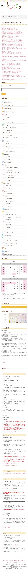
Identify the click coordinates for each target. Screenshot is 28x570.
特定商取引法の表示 (21, 560)
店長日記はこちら (5, 359)
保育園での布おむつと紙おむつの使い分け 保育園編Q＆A (14, 56)
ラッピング (5, 251)
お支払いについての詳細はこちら (9, 431)
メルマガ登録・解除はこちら (14, 307)
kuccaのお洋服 (5, 238)
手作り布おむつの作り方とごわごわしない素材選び (12, 40)
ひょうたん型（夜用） (8, 177)
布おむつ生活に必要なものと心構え (9, 28)
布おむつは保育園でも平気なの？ (8, 37)
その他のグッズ (6, 212)
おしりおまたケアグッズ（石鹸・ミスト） (13, 217)
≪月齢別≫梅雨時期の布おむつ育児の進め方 (11, 75)
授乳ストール (7, 224)
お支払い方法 (11, 560)
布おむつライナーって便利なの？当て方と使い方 (12, 44)
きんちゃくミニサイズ (8, 201)
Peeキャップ (7, 185)
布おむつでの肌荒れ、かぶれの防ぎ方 (9, 47)
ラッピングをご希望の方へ (8, 105)
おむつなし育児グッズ (7, 162)
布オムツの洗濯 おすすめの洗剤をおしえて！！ (12, 64)
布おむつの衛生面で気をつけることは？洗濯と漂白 (12, 45)
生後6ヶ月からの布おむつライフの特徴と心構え (11, 69)
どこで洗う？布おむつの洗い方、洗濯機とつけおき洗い (13, 33)
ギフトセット (7, 159)
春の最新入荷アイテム (7, 108)
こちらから (16, 544)
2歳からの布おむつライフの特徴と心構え (10, 72)
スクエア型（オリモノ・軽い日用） (11, 172)
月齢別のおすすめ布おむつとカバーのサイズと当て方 (13, 32)
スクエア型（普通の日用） (9, 175)
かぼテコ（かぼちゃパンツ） (10, 243)
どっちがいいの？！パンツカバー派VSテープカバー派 (13, 43)
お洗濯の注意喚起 (6, 102)
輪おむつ (6, 120)
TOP (2, 12)
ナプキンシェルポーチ (8, 206)
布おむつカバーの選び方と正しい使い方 (10, 29)
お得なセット (5, 154)
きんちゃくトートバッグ (9, 193)
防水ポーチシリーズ (6, 191)
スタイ (5, 229)
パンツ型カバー (6, 140)
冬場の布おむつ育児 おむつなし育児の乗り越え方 (12, 52)
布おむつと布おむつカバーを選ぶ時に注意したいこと (13, 31)
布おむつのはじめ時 (6, 27)
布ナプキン (5, 165)
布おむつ (4, 114)
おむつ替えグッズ (6, 183)
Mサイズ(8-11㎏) (7, 133)
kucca (4, 362)
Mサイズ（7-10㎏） (8, 143)
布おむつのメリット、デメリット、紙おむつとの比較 (13, 36)
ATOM (22, 562)
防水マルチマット (8, 219)
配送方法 (15, 560)
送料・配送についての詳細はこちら (10, 465)
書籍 (3, 248)
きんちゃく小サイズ (8, 198)
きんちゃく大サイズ (8, 196)
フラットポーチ (7, 203)
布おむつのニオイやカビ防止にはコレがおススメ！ (12, 73)
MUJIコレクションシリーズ (8, 111)
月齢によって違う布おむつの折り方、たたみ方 (11, 39)
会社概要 (15, 562)
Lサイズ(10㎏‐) (7, 135)
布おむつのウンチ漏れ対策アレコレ (9, 65)
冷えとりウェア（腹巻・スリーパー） (10, 209)
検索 (3, 94)
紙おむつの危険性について (7, 67)
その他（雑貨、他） (8, 232)
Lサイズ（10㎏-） (8, 146)
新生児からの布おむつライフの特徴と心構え (11, 68)
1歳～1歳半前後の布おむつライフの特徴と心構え (12, 71)
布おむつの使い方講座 (6, 51)
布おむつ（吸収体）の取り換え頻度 (9, 79)
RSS (19, 562)
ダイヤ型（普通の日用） (9, 170)
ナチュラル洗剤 (6, 235)
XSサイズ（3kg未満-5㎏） (9, 127)
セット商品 (6, 156)
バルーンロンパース (8, 245)
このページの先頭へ (21, 557)
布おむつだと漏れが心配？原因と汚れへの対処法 (12, 41)
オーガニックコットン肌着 (9, 214)
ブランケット (7, 227)
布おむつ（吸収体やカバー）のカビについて (11, 35)
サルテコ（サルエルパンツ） (10, 240)
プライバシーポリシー (9, 562)
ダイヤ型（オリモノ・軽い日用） (11, 167)
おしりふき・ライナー (8, 188)
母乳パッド (6, 222)
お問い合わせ (5, 560)
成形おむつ (6, 117)
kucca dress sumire (6, 254)
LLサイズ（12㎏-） (8, 148)
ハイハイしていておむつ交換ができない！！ (11, 63)
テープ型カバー (6, 125)
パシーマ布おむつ (8, 122)
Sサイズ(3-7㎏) (7, 130)
